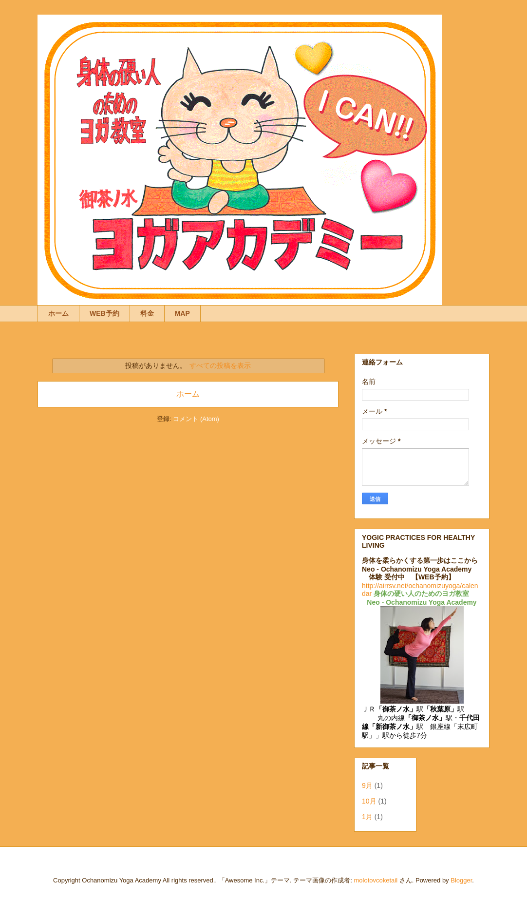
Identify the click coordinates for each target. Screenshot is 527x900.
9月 (367, 785)
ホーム (58, 313)
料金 (147, 313)
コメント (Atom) (196, 418)
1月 (367, 817)
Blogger (461, 880)
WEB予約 (104, 313)
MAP (182, 313)
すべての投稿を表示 (220, 365)
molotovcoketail (376, 880)
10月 (369, 801)
